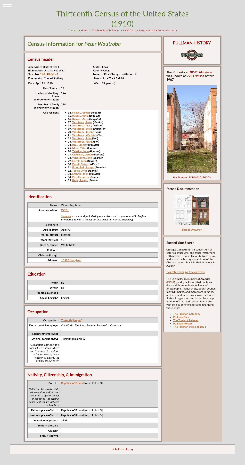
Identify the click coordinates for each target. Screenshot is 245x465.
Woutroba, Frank (82, 141)
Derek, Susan (80, 164)
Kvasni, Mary (80, 118)
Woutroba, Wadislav (84, 135)
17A (42, 74)
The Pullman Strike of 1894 (189, 326)
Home (84, 30)
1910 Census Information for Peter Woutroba (150, 30)
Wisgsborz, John (82, 157)
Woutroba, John (82, 138)
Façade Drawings (192, 229)
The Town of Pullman (186, 320)
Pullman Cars (181, 317)
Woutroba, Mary (82, 125)
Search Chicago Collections (185, 272)
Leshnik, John (80, 173)
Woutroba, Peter (82, 122)
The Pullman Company (186, 313)
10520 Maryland (71, 260)
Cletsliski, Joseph (82, 154)
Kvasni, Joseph (81, 112)
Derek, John (79, 160)
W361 (65, 210)
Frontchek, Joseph (83, 167)
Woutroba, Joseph (83, 131)
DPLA (170, 282)
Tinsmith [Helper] (71, 320)
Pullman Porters (182, 323)
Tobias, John (79, 170)
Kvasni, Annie (80, 115)
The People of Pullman (105, 30)
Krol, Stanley (79, 144)
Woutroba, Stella (82, 128)
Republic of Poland (72, 383)
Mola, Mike (79, 148)
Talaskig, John (80, 151)
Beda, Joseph (80, 180)
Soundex (66, 216)
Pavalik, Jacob (80, 177)
